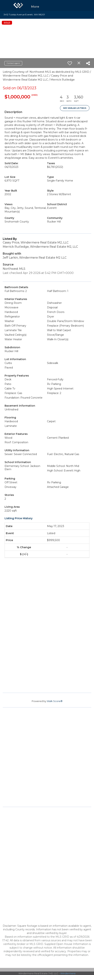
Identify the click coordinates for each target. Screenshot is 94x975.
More (35, 6)
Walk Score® (54, 701)
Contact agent (13, 63)
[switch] (69, 63)
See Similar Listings (74, 108)
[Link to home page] (18, 5)
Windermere (68, 973)
